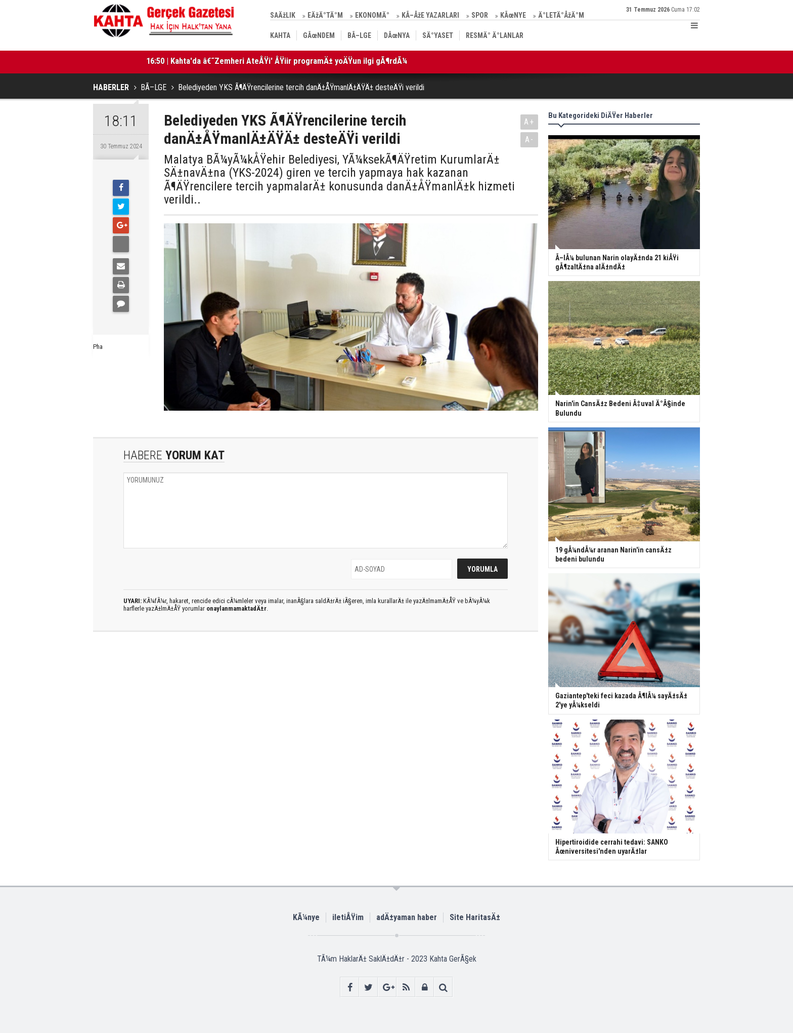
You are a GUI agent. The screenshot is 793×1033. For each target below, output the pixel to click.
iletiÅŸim (348, 917)
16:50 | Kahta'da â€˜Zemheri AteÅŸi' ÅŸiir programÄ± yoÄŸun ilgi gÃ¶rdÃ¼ (276, 61)
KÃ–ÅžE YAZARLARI (430, 15)
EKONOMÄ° (372, 15)
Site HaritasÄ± (475, 917)
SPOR (479, 15)
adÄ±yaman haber (406, 917)
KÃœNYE (513, 15)
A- (529, 139)
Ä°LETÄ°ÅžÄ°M (561, 15)
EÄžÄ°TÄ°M (325, 15)
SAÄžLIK (282, 15)
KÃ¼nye (306, 917)
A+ (529, 122)
